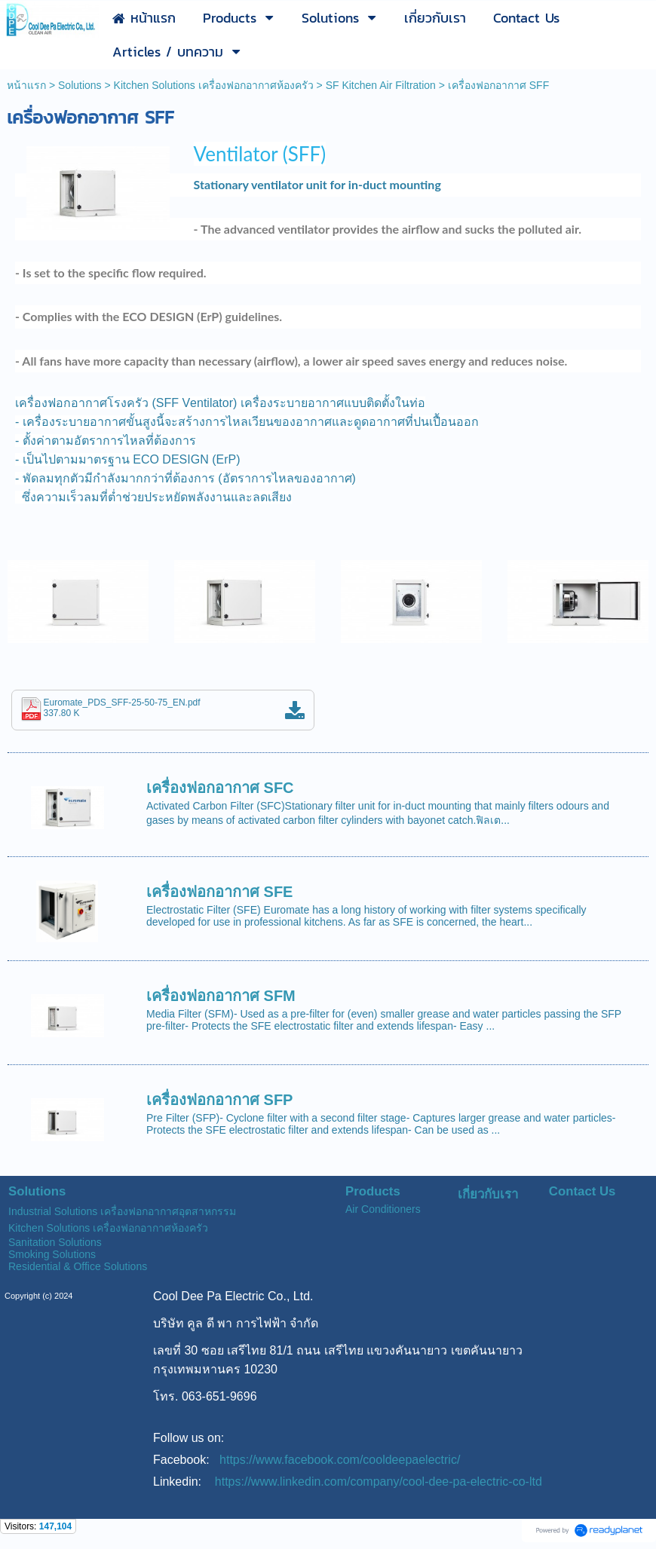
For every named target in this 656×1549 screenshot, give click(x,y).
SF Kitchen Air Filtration (381, 85)
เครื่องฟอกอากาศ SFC (220, 787)
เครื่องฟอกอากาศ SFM (221, 995)
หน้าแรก (26, 85)
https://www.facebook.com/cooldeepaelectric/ (339, 1459)
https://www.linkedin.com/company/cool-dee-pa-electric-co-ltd (378, 1481)
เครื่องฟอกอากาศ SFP (219, 1099)
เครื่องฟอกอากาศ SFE (219, 891)
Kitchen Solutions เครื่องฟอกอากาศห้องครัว (214, 85)
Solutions (80, 85)
